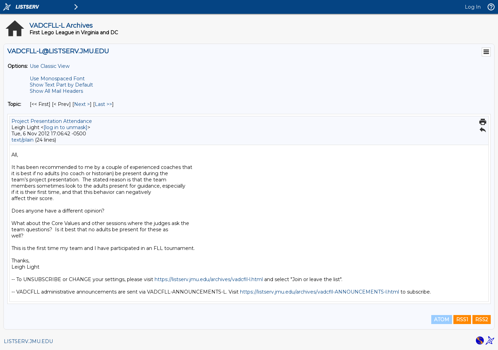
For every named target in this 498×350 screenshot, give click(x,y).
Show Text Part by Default (61, 85)
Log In (473, 7)
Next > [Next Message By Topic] (82, 104)
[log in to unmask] (65, 127)
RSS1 (462, 319)
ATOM (441, 319)
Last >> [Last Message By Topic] (103, 104)
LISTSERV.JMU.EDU (28, 341)
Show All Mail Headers (56, 91)
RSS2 (481, 319)
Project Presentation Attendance (51, 121)
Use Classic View (50, 66)
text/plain (22, 140)
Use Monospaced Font (57, 78)
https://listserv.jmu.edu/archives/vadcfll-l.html (209, 279)
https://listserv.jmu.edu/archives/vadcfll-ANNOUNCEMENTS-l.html (319, 292)
